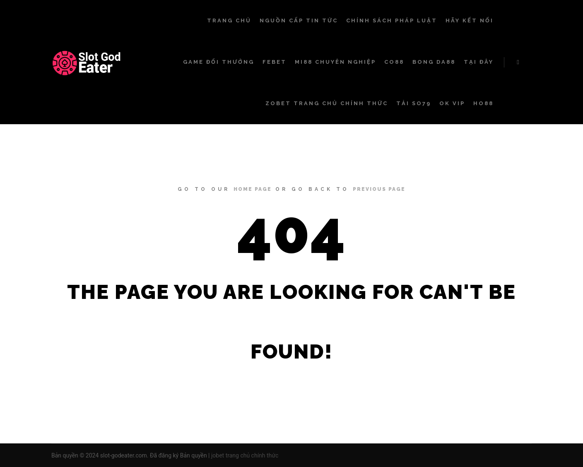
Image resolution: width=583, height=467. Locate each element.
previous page (379, 189)
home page (253, 189)
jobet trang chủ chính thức (244, 455)
